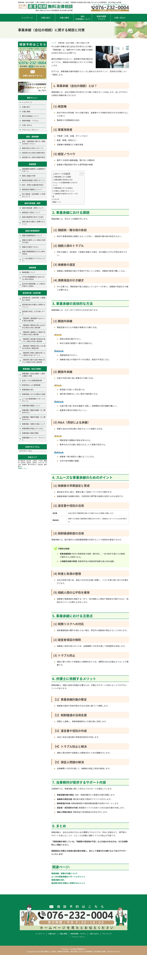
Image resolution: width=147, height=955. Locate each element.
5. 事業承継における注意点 (63, 188)
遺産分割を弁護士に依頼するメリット (33, 222)
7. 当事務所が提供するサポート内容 (65, 195)
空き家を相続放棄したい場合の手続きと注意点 (33, 285)
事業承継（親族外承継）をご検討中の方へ (33, 418)
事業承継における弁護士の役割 (33, 394)
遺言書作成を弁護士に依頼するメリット (68, 883)
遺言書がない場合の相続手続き (33, 157)
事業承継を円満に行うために (33, 428)
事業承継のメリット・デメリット (33, 438)
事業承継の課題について (31, 405)
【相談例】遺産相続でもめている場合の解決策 (33, 319)
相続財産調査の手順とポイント (33, 180)
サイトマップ (107, 934)
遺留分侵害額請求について (32, 235)
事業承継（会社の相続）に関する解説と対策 (33, 374)
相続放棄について (28, 272)
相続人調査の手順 (28, 176)
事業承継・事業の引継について (64, 873)
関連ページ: (57, 202)
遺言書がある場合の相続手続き (33, 153)
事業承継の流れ (58, 879)
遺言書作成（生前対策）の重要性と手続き (33, 298)
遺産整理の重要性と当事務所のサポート (33, 170)
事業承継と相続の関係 (30, 433)
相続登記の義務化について (32, 189)
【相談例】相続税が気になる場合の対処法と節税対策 (33, 347)
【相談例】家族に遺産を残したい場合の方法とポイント (33, 354)
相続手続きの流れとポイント (33, 148)
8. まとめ (56, 199)
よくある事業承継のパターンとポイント (68, 876)
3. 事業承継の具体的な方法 (63, 179)
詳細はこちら (22, 468)
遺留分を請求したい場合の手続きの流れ (33, 241)
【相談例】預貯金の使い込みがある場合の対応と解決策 (33, 326)
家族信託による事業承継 (31, 385)
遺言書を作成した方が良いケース (33, 312)
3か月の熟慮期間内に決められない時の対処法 (33, 278)
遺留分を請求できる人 (30, 247)
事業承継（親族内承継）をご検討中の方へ (33, 411)
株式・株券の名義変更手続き (33, 185)
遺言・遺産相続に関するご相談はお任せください (33, 142)
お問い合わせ (119, 17)
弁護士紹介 (45, 17)
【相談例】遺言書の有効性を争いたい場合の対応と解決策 (33, 340)
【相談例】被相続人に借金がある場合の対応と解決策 (33, 333)
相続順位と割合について (31, 212)
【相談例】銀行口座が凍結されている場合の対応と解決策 (33, 360)
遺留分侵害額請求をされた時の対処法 (33, 252)
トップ (53, 43)
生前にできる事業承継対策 (32, 380)
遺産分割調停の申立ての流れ (33, 217)
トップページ (27, 17)
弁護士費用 (64, 17)
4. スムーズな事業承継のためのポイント (65, 183)
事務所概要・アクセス (30, 120)
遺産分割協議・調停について (33, 208)
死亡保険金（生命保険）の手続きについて (33, 195)
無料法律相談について (82, 17)
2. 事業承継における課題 (62, 176)
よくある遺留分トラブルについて (33, 259)
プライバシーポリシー (30, 130)
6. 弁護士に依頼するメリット (63, 191)
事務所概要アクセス (101, 17)
